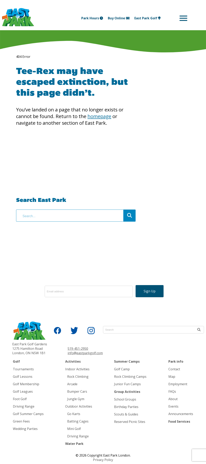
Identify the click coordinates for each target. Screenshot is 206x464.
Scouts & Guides (126, 414)
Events (173, 406)
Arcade (72, 384)
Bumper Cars (77, 391)
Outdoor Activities (78, 406)
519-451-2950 (78, 348)
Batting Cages (78, 421)
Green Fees (21, 421)
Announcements (180, 414)
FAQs (172, 391)
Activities (73, 361)
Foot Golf (20, 399)
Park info (175, 361)
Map (171, 376)
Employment (177, 384)
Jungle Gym (75, 399)
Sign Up (150, 291)
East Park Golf (147, 18)
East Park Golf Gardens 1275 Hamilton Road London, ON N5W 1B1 (29, 348)
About (173, 399)
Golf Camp (122, 369)
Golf (16, 361)
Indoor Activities (77, 369)
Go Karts (73, 414)
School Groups (125, 399)
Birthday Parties (126, 407)
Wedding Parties (25, 429)
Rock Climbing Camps (130, 376)
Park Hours (92, 18)
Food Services (179, 421)
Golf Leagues (23, 391)
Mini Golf (74, 429)
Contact (174, 369)
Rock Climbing (78, 376)
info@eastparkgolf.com (85, 353)
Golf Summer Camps (28, 414)
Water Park (74, 443)
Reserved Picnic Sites (129, 421)
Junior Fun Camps (127, 384)
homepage (99, 116)
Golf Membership (26, 384)
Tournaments (23, 369)
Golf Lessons (22, 376)
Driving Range (23, 406)
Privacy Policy (103, 460)
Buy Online (119, 18)
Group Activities (127, 391)
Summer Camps (127, 361)
